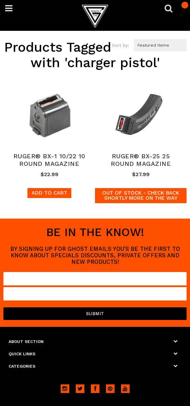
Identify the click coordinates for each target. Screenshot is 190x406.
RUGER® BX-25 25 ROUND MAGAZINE (141, 159)
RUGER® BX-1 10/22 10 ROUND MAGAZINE (49, 159)
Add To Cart (49, 193)
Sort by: (120, 45)
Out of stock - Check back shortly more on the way (140, 195)
